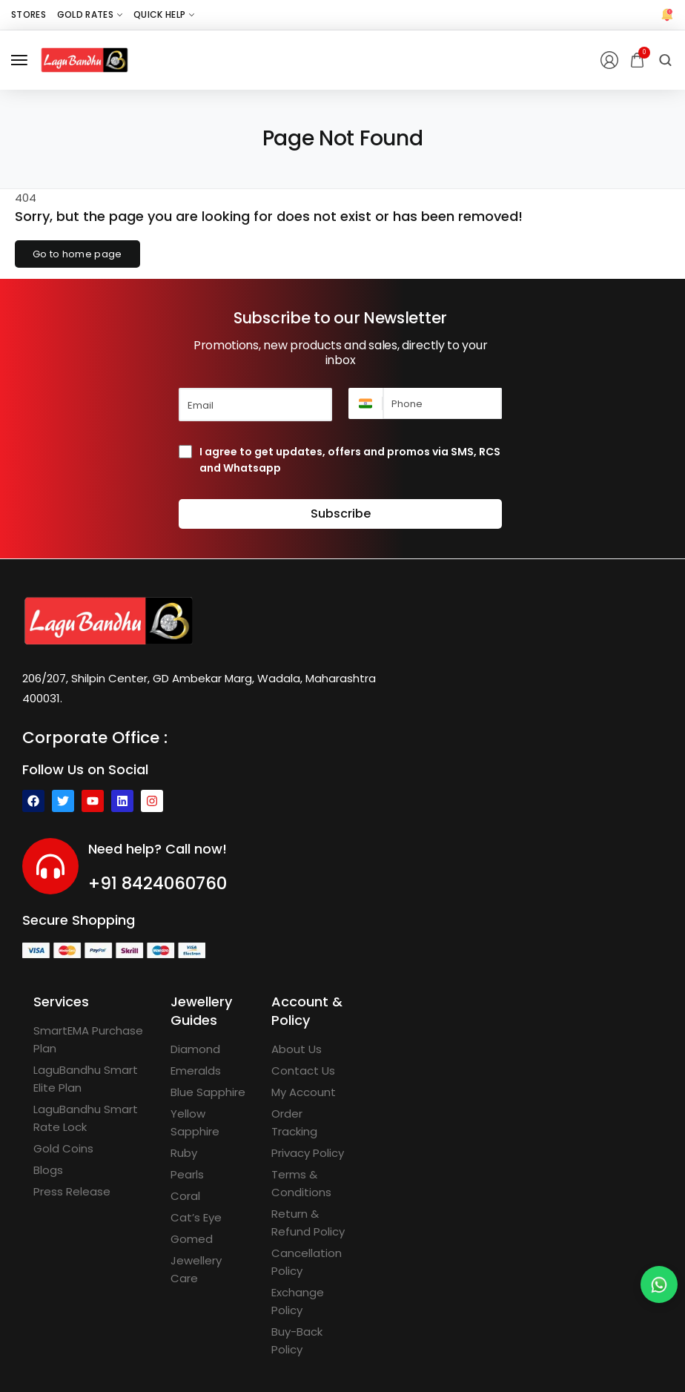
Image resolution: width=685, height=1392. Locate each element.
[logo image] (84, 59)
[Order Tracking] (310, 1123)
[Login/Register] (609, 60)
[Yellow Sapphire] (210, 1123)
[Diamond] (195, 1049)
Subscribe (341, 513)
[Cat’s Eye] (196, 1218)
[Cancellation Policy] (310, 1262)
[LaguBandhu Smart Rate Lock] (90, 1118)
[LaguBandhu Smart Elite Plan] (90, 1079)
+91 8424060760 (157, 883)
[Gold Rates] (89, 15)
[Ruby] (184, 1153)
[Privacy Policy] (307, 1153)
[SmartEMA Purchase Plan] (90, 1040)
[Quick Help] (163, 15)
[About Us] (296, 1049)
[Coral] (185, 1196)
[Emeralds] (196, 1071)
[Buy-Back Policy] (310, 1341)
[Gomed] (192, 1239)
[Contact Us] (303, 1071)
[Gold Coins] (63, 1149)
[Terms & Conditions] (310, 1183)
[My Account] (303, 1092)
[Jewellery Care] (210, 1269)
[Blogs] (48, 1170)
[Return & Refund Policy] (310, 1223)
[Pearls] (187, 1175)
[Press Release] (71, 1192)
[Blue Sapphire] (208, 1092)
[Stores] (28, 15)
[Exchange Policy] (310, 1301)
